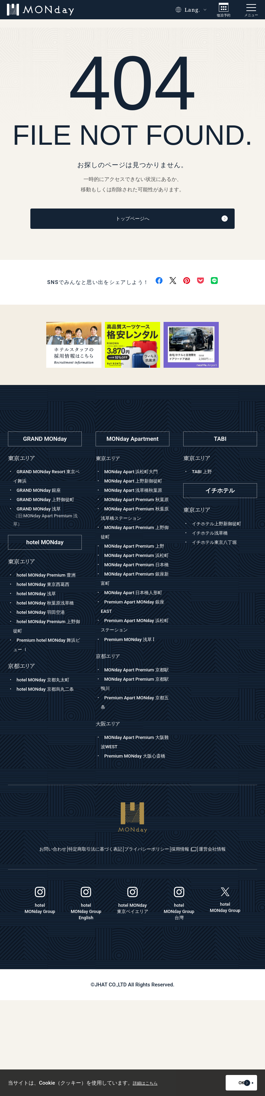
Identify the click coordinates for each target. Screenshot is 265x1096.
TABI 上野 (203, 474)
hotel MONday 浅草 (39, 614)
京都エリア (109, 725)
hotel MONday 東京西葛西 (47, 605)
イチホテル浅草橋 (212, 535)
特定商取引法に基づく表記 (101, 936)
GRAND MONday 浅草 (47, 528)
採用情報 (226, 936)
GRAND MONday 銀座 (42, 492)
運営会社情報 (132, 945)
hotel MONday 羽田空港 (44, 642)
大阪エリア (109, 801)
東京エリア (109, 460)
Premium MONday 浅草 (132, 708)
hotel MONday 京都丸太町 (47, 710)
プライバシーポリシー (172, 936)
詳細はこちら (148, 1083)
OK (235, 1083)
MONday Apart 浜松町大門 (134, 474)
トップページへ (149, 220)
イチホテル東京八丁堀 (218, 544)
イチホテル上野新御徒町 (220, 525)
